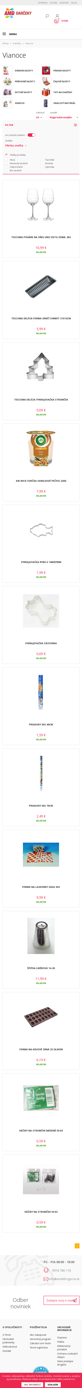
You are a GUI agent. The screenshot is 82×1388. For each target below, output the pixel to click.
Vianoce (29, 43)
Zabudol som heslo (40, 1343)
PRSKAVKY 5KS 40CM (41, 724)
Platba (53, 2)
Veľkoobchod (10, 1346)
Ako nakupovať (38, 1334)
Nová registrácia (39, 1347)
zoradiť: (53, 112)
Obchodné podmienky (9, 1340)
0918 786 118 (61, 1270)
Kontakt (64, 2)
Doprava (43, 2)
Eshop (6, 43)
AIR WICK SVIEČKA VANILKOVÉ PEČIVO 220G (41, 480)
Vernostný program (40, 1339)
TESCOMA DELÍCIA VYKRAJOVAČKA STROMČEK (41, 399)
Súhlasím (53, 1384)
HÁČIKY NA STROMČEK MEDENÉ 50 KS (41, 1130)
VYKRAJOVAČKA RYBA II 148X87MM (41, 562)
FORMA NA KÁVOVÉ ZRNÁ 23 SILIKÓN (41, 1049)
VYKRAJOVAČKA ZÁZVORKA (41, 643)
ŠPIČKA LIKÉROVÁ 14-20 (41, 968)
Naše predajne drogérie (65, 1363)
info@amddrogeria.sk (63, 1279)
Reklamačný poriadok (63, 1347)
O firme (7, 1334)
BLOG (74, 2)
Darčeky (17, 43)
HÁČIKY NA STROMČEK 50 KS (41, 1211)
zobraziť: (40, 112)
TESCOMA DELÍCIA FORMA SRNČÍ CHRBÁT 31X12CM (41, 318)
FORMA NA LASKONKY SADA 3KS (41, 887)
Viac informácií (32, 1384)
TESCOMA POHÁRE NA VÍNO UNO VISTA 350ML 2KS (41, 237)
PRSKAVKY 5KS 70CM (41, 805)
